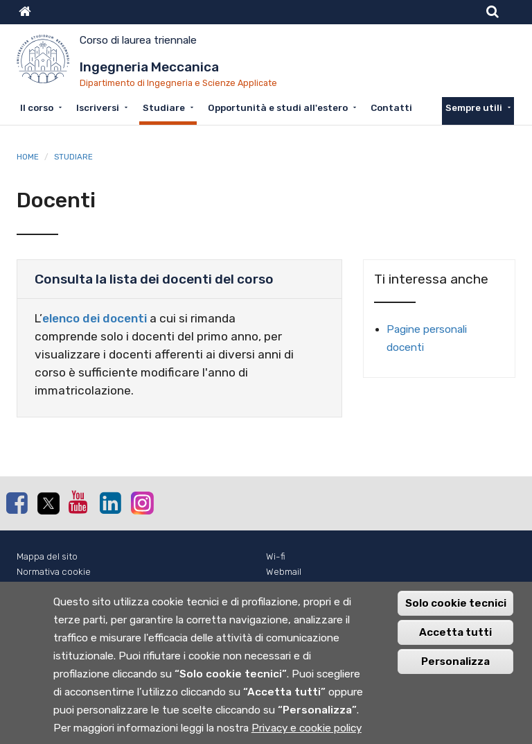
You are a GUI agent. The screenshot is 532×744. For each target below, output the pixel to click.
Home (28, 157)
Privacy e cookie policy (306, 735)
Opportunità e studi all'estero (278, 107)
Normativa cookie (54, 571)
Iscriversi (97, 107)
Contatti (391, 107)
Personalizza (455, 669)
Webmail (283, 571)
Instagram (141, 502)
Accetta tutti (455, 640)
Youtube (79, 502)
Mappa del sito (47, 556)
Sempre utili (473, 107)
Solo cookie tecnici (455, 611)
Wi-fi (275, 556)
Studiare (164, 107)
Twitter (48, 503)
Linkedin (110, 502)
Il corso (36, 107)
